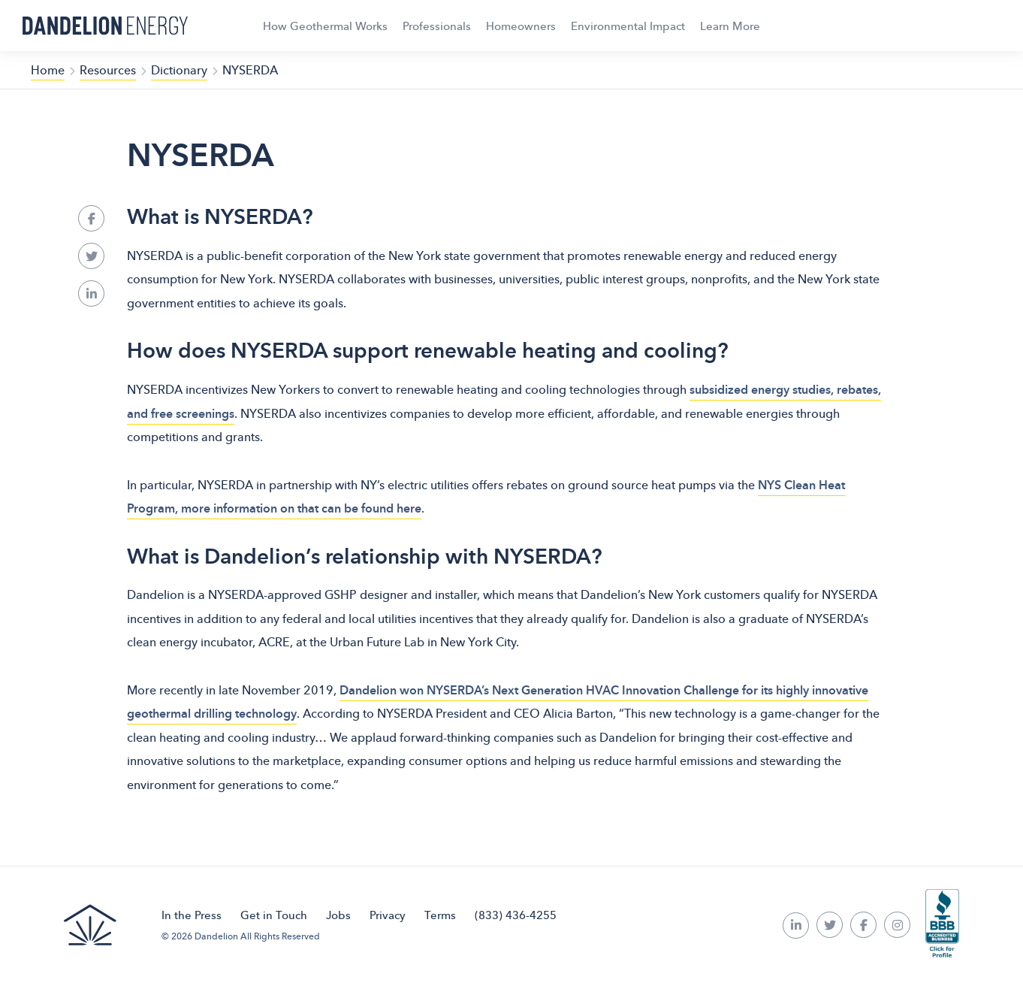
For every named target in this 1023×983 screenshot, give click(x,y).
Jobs (338, 915)
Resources (108, 70)
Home (48, 70)
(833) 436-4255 (516, 915)
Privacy (388, 915)
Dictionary (179, 70)
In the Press (191, 915)
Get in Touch (273, 915)
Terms (440, 915)
